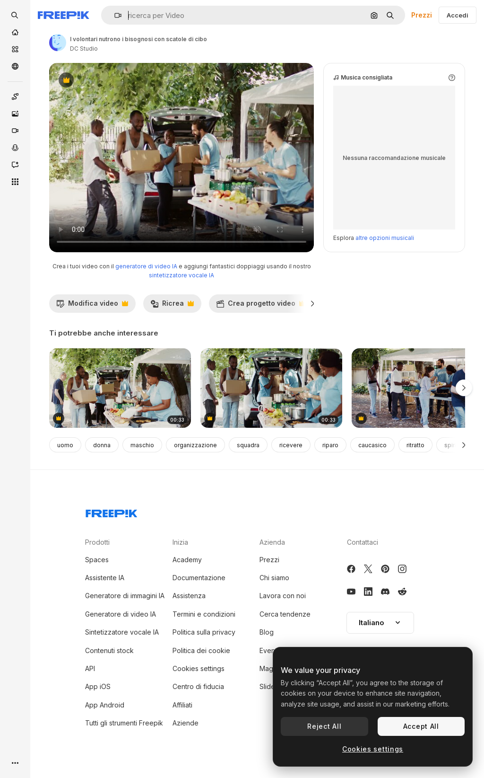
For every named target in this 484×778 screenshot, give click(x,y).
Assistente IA (104, 578)
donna (102, 445)
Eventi (268, 650)
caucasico (372, 445)
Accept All (421, 726)
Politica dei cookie (201, 650)
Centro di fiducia (198, 686)
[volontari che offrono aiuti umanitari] (271, 388)
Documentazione (199, 578)
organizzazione (195, 445)
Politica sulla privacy (204, 632)
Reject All (324, 726)
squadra (248, 445)
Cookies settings (199, 668)
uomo (65, 445)
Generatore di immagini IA (124, 596)
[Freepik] (63, 15)
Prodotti (97, 542)
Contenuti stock (109, 650)
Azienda (272, 542)
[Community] (15, 66)
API (90, 668)
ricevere (290, 445)
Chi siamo (274, 578)
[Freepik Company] (111, 511)
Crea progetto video (260, 305)
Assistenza (189, 596)
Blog (266, 632)
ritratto (415, 445)
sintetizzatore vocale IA (181, 275)
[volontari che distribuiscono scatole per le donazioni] (120, 388)
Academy (187, 560)
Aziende (186, 723)
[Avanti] (312, 303)
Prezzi (421, 15)
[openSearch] (15, 15)
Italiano (380, 622)
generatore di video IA (146, 266)
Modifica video (92, 305)
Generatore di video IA (120, 614)
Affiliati (182, 705)
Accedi (457, 15)
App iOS (98, 686)
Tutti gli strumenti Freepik (124, 723)
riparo (330, 445)
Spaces (97, 560)
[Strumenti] (15, 181)
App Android (104, 705)
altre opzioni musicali (384, 237)
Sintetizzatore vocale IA (122, 632)
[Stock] (15, 49)
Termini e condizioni (204, 614)
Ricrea (172, 305)
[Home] (15, 32)
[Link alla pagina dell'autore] (57, 42)
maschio (142, 445)
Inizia (180, 542)
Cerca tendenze (285, 614)
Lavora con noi (282, 596)
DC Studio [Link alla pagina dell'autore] (84, 48)
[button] (114, 15)
